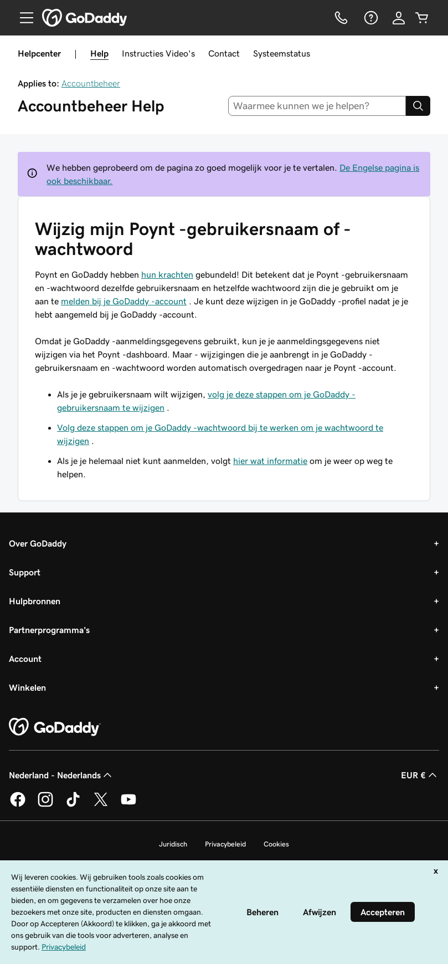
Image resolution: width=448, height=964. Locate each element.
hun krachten (167, 274)
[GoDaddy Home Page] (55, 727)
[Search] (418, 106)
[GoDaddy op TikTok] (73, 804)
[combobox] (317, 106)
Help (99, 53)
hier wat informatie (270, 460)
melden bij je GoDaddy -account (124, 301)
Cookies (276, 844)
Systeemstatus (281, 53)
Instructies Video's (158, 53)
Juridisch (173, 844)
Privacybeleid (225, 844)
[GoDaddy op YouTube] (128, 804)
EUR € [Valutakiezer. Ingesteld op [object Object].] (420, 775)
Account (25, 658)
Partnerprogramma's (49, 629)
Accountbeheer (90, 83)
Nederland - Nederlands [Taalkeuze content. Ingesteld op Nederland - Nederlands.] (61, 775)
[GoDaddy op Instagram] (45, 804)
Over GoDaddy (37, 543)
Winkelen (27, 687)
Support (24, 572)
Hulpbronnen (34, 600)
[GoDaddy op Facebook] (18, 804)
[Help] (370, 17)
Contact (224, 53)
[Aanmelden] (398, 17)
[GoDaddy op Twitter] (101, 804)
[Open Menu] (22, 17)
